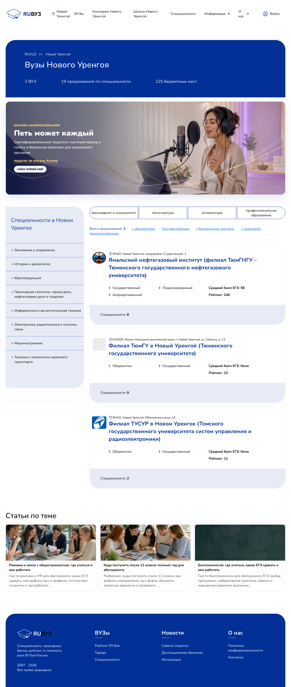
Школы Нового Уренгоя (145, 13)
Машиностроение (28, 343)
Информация (214, 13)
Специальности (183, 13)
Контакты (235, 657)
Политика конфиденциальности (245, 648)
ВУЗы (79, 13)
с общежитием (143, 228)
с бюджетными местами (215, 228)
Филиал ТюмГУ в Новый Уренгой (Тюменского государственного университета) (170, 349)
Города (100, 652)
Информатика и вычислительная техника (47, 310)
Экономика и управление (34, 250)
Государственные (175, 228)
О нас (241, 13)
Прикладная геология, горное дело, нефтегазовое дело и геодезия (42, 294)
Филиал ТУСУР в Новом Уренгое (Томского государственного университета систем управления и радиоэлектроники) (180, 431)
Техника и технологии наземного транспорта (40, 359)
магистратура (163, 212)
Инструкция (171, 659)
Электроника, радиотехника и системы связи (45, 326)
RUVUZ (30, 54)
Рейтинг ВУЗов (107, 645)
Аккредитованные (104, 233)
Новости (173, 632)
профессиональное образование (261, 212)
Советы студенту (175, 645)
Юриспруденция (27, 278)
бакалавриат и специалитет (114, 212)
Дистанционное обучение (182, 652)
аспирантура (212, 212)
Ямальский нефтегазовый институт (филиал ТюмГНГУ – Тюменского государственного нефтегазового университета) (183, 267)
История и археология (32, 264)
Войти (275, 13)
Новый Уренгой (63, 13)
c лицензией (251, 228)
